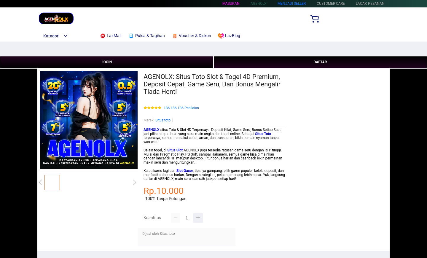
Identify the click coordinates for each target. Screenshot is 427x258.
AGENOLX (152, 130)
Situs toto (163, 120)
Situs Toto (263, 134)
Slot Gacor (184, 171)
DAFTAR (320, 62)
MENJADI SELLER (292, 3)
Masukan (231, 3)
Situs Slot (175, 150)
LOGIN (107, 62)
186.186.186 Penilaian (181, 108)
